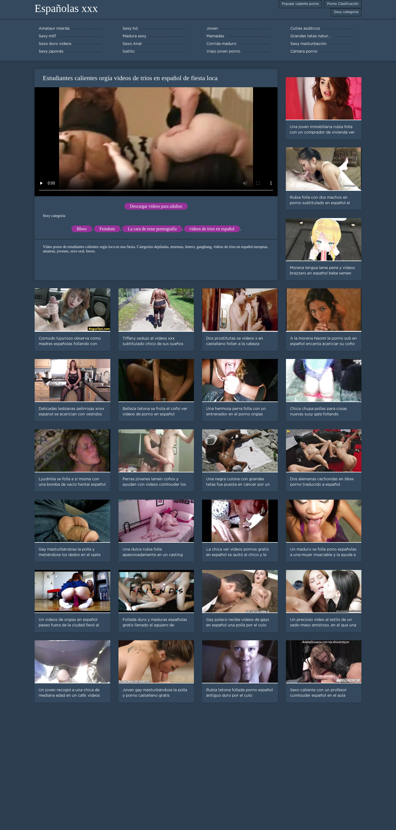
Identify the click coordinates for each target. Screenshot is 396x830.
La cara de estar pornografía (152, 229)
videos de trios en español (212, 229)
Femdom (107, 229)
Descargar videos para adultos (156, 206)
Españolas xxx (66, 8)
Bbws (82, 229)
